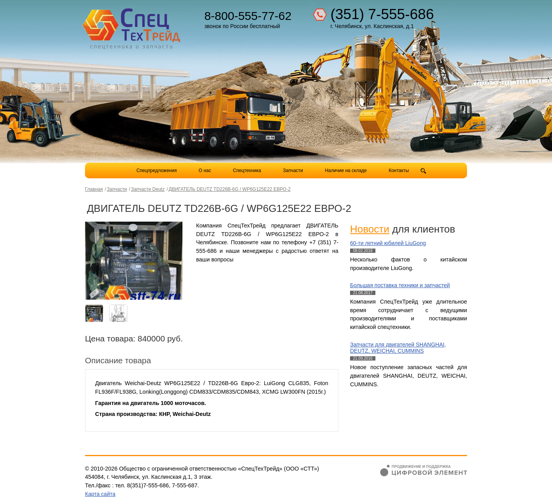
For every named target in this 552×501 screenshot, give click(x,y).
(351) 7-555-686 (382, 14)
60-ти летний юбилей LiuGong (388, 243)
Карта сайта (100, 494)
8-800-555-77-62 (248, 15)
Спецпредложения (156, 170)
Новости (369, 229)
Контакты (399, 170)
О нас (205, 170)
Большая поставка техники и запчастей (400, 285)
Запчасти (293, 170)
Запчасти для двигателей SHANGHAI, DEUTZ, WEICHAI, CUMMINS (398, 347)
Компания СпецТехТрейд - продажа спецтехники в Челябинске (132, 26)
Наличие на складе (345, 170)
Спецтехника (247, 170)
